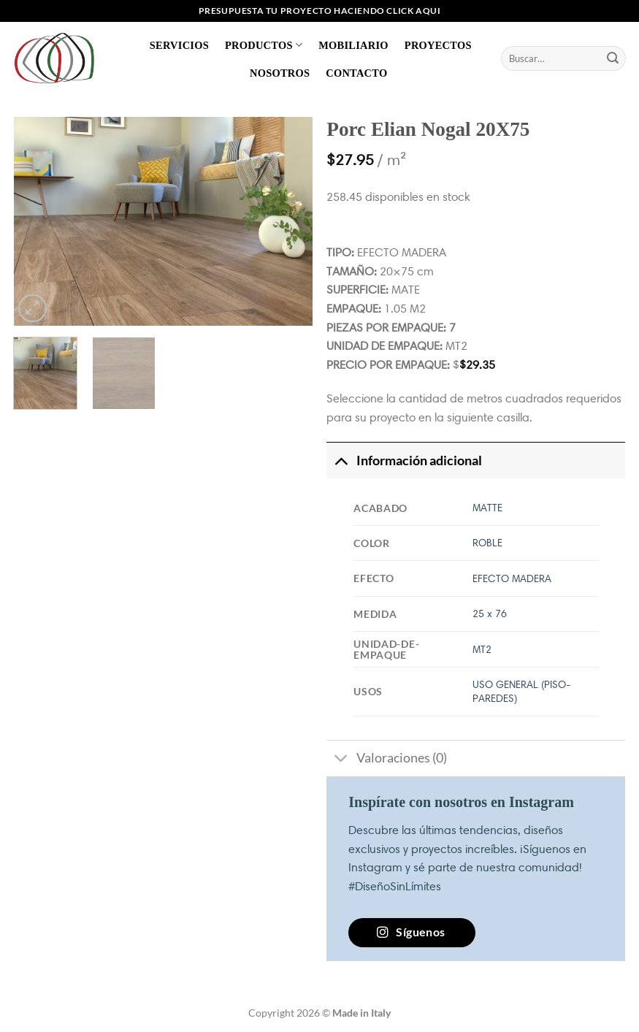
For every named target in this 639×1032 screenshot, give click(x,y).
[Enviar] (612, 58)
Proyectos (438, 45)
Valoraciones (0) (386, 760)
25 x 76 (489, 613)
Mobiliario (353, 45)
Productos (263, 45)
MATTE (487, 507)
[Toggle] (340, 460)
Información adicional (403, 460)
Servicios (179, 45)
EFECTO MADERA (511, 578)
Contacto (356, 73)
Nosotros (280, 73)
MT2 (481, 649)
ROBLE (487, 542)
